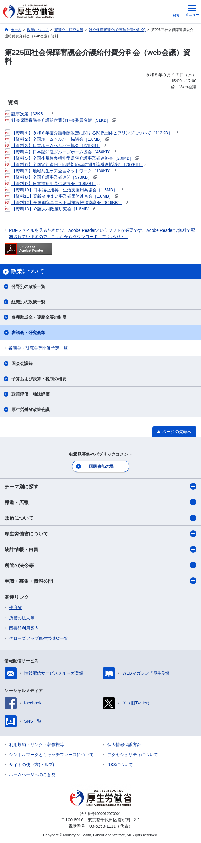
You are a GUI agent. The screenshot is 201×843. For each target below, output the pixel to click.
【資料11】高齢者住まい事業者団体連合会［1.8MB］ (61, 196)
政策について (100, 518)
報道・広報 (100, 502)
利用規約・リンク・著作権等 (36, 744)
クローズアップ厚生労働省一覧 (38, 638)
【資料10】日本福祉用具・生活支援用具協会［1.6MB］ (64, 189)
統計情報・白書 (100, 549)
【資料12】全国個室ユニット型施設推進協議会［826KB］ (66, 202)
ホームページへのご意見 (32, 774)
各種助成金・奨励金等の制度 (38, 317)
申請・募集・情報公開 (100, 580)
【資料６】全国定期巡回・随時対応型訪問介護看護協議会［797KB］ (76, 164)
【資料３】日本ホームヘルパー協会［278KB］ (55, 145)
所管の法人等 (21, 617)
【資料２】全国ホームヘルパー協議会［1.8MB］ (57, 139)
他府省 (15, 607)
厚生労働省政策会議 (30, 409)
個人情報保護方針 (124, 744)
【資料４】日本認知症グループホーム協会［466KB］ (61, 151)
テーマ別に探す (100, 486)
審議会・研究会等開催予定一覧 (38, 348)
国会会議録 (22, 363)
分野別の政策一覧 (28, 286)
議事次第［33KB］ (29, 113)
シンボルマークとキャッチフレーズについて (51, 754)
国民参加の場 (101, 466)
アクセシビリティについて (132, 754)
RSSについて (120, 764)
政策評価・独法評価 (30, 394)
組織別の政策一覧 (28, 301)
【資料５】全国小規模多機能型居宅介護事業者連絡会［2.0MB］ (72, 158)
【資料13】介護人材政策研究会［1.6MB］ (51, 208)
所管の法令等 (100, 565)
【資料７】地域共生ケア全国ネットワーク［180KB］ (61, 170)
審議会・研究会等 (28, 332)
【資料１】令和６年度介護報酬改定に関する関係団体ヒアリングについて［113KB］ (91, 132)
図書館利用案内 (24, 628)
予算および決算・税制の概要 (38, 378)
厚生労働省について (100, 533)
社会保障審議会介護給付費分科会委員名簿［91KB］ (60, 120)
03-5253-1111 (102, 826)
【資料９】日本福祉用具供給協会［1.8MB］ (53, 183)
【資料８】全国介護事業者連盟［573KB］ (51, 177)
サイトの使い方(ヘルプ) (31, 764)
